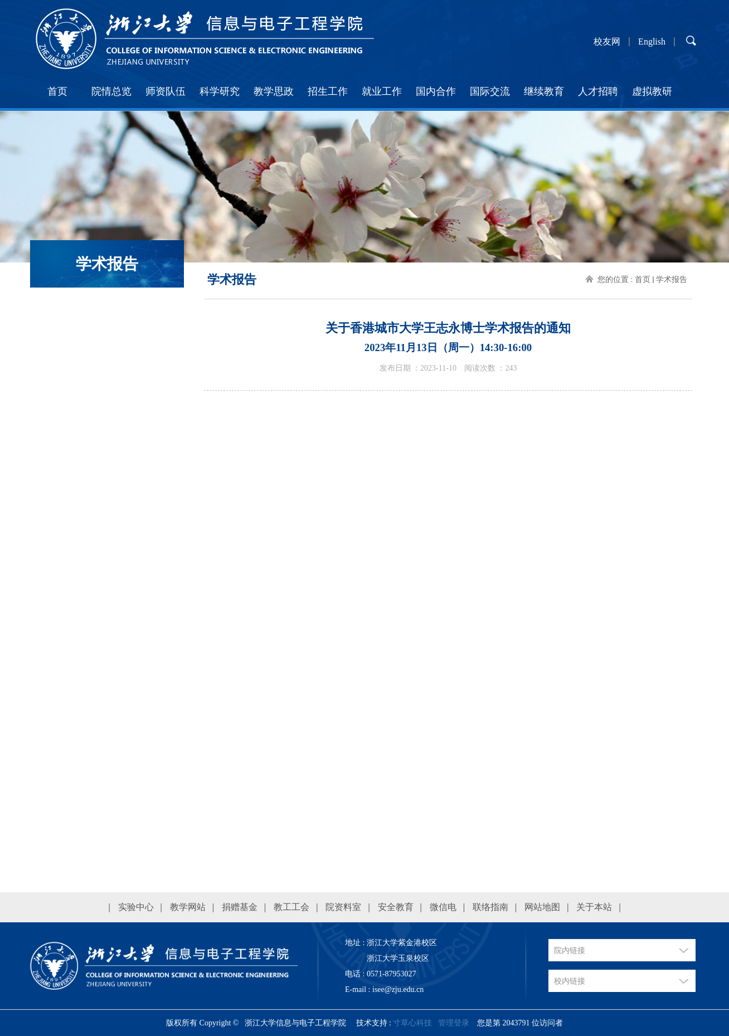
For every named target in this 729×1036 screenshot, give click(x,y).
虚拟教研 (652, 91)
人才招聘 (598, 91)
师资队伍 (165, 91)
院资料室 (343, 907)
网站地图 (542, 907)
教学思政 (274, 91)
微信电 (443, 907)
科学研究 (220, 91)
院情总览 (111, 91)
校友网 (607, 41)
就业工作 (382, 91)
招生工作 (328, 91)
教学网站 (188, 907)
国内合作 (436, 91)
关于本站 (594, 907)
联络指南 (490, 907)
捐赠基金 (239, 907)
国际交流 (490, 91)
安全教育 (396, 907)
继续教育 (544, 91)
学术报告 (671, 279)
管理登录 (453, 1023)
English (651, 41)
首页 (57, 91)
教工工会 (291, 907)
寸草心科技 (412, 1023)
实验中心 (136, 907)
